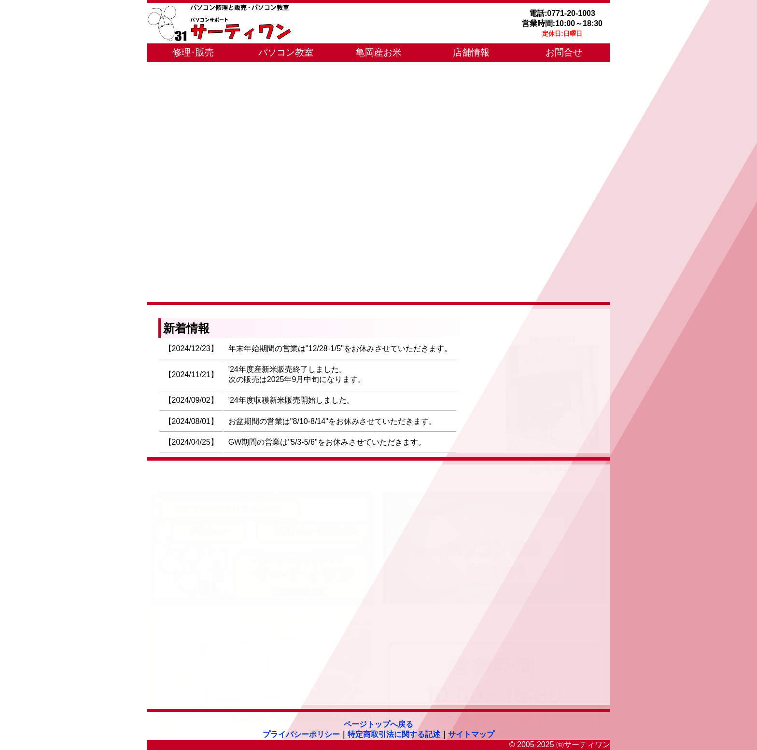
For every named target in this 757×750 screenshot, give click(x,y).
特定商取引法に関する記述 (394, 734)
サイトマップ (471, 734)
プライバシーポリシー (301, 734)
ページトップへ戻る (378, 724)
